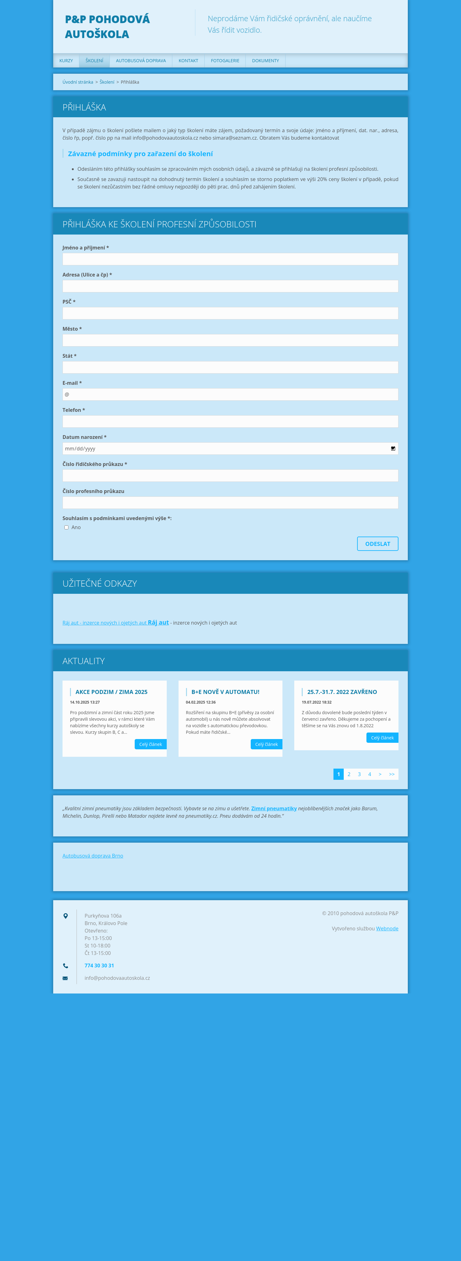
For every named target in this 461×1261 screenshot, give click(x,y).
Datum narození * (85, 438)
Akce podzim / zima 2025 (111, 693)
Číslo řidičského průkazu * (95, 466)
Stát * (70, 357)
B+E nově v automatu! (225, 693)
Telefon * (74, 411)
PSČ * (69, 303)
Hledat (391, 18)
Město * (72, 330)
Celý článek (150, 746)
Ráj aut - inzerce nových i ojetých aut (105, 624)
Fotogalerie (225, 62)
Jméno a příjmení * (86, 249)
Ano (76, 529)
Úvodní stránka (78, 83)
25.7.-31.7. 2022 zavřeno (342, 693)
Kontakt (188, 62)
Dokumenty (265, 62)
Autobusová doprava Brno (93, 857)
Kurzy (66, 62)
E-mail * (72, 384)
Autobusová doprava (141, 62)
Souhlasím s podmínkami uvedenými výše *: (117, 520)
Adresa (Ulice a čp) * (87, 276)
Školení (94, 62)
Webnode (387, 930)
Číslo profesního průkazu (93, 493)
